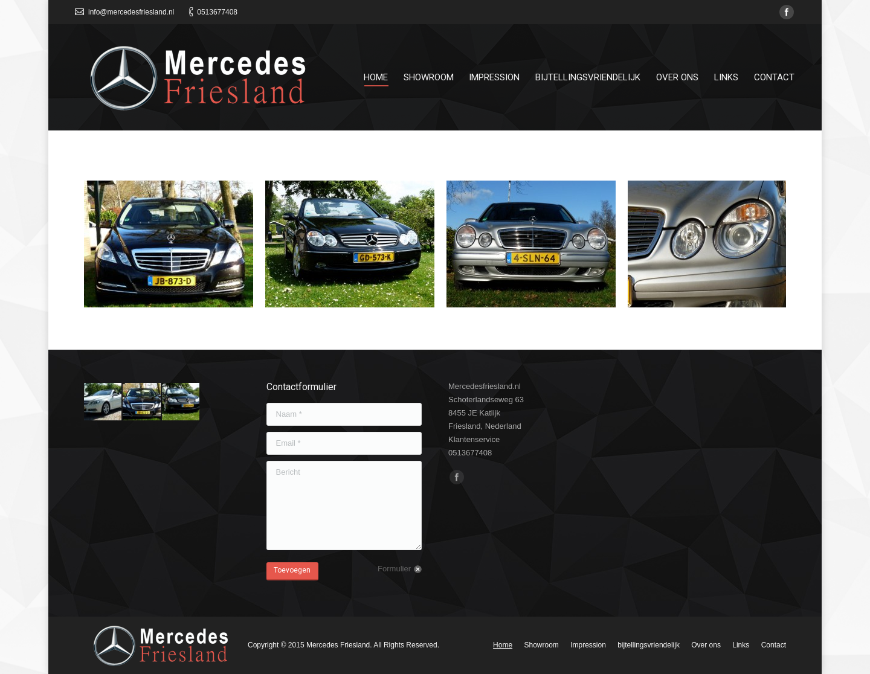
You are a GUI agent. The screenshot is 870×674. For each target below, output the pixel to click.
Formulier (394, 568)
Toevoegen (292, 570)
